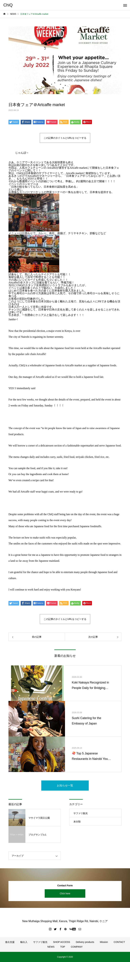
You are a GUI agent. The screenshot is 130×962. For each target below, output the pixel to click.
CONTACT (119, 942)
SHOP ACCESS (61, 942)
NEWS (51, 946)
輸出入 (23, 942)
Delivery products (85, 942)
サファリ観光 (80, 813)
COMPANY (77, 946)
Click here (65, 893)
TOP (62, 946)
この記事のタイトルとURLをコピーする (65, 138)
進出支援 (10, 942)
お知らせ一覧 (65, 785)
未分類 (77, 821)
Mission (104, 942)
